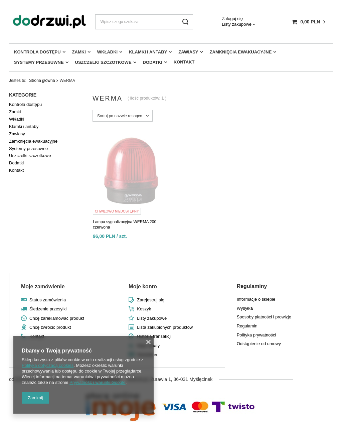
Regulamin (247, 325)
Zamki (79, 51)
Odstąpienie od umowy (259, 343)
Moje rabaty (148, 345)
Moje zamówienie (43, 286)
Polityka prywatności (256, 334)
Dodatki (152, 62)
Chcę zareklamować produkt (56, 318)
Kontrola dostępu (37, 51)
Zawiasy (188, 51)
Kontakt (184, 61)
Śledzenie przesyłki (47, 308)
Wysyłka (245, 308)
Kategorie (22, 95)
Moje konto (143, 286)
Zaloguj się (232, 18)
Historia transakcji (154, 336)
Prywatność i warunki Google (97, 382)
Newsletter (147, 354)
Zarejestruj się (150, 299)
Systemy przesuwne (39, 62)
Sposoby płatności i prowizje (264, 316)
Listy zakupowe (236, 24)
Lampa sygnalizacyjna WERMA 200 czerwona (124, 225)
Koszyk (144, 308)
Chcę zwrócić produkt (50, 327)
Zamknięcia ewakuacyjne (241, 51)
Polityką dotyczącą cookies (47, 365)
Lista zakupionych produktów (165, 327)
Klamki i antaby (148, 51)
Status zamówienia (47, 299)
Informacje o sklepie (256, 299)
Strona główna (42, 80)
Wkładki (107, 51)
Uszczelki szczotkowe (103, 62)
